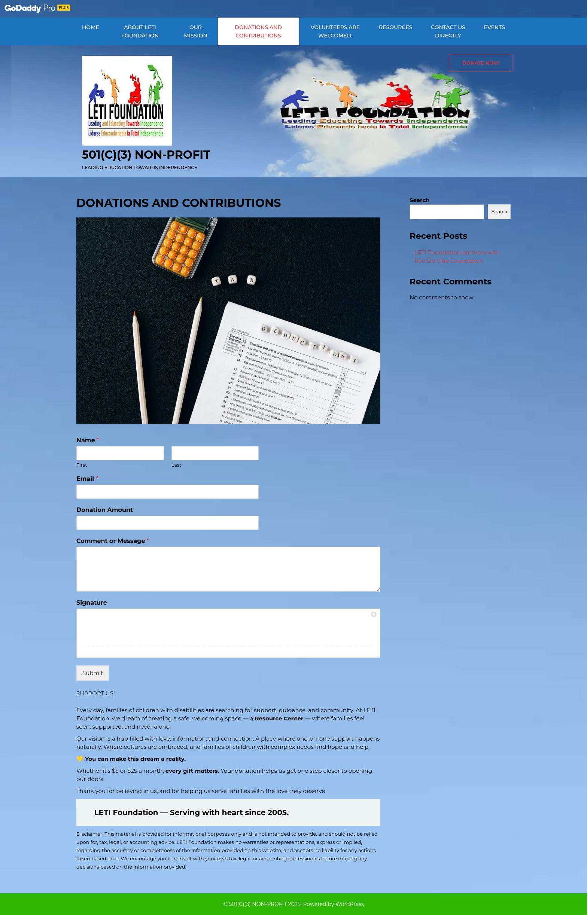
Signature (91, 602)
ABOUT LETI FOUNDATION (140, 31)
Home (90, 27)
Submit (92, 673)
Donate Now (480, 63)
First (81, 465)
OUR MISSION (195, 31)
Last (176, 465)
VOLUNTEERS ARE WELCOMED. (335, 31)
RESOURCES (395, 27)
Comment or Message (112, 541)
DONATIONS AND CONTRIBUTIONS (258, 31)
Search (420, 200)
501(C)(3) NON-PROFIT (146, 155)
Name (87, 440)
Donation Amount (104, 509)
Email (87, 478)
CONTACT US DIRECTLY (448, 31)
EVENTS (494, 27)
